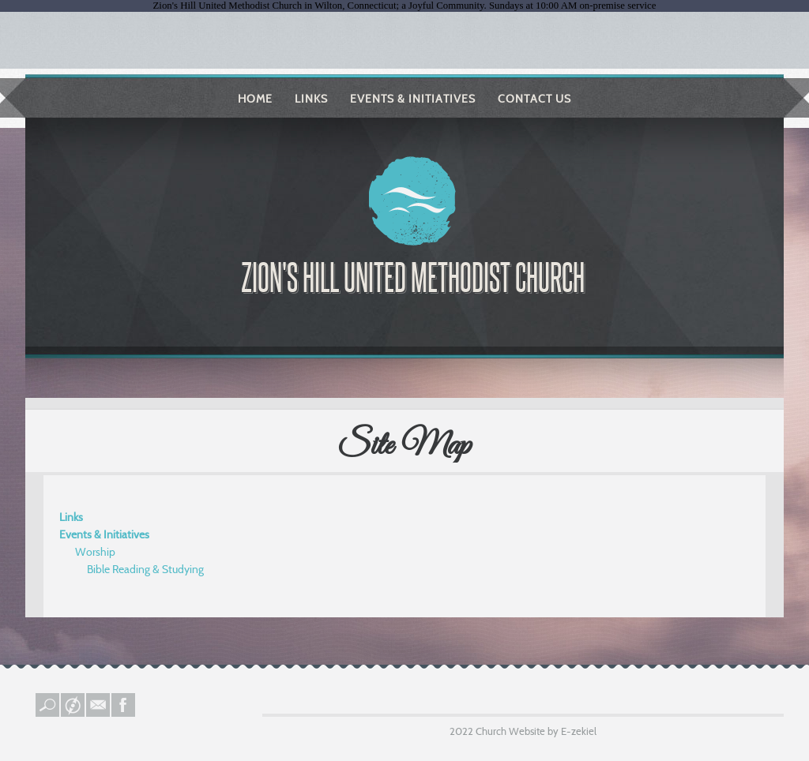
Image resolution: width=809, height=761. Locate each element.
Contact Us (534, 99)
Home (255, 99)
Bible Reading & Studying (145, 569)
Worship (95, 552)
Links (311, 99)
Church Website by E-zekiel (536, 731)
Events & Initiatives (413, 99)
